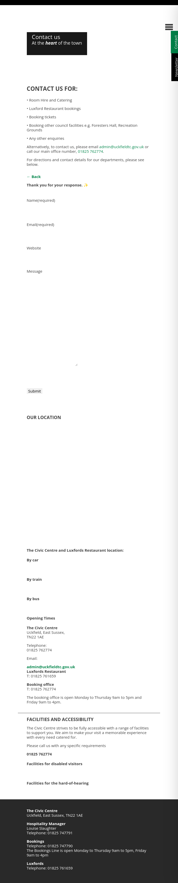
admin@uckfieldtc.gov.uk (121, 146)
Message (34, 271)
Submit (34, 391)
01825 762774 (90, 151)
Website (34, 247)
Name (41, 200)
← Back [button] (34, 176)
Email (40, 224)
